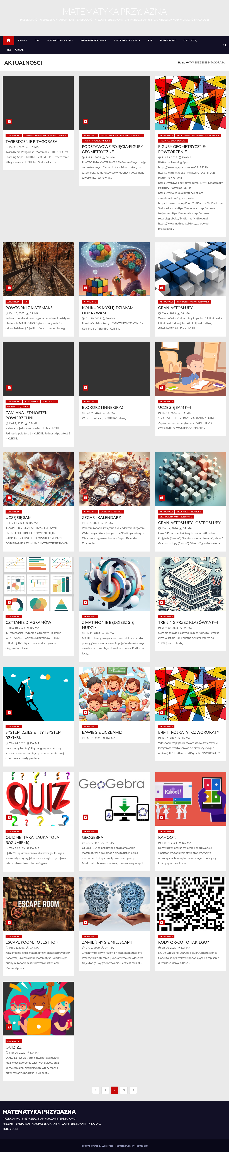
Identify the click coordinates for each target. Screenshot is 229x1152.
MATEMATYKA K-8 (127, 40)
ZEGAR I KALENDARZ (101, 517)
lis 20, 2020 (169, 947)
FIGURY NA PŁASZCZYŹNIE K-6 (97, 141)
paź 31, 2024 (94, 413)
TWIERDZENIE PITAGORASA (31, 141)
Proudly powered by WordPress (97, 1145)
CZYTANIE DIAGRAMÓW (28, 622)
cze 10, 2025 (94, 318)
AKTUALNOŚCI (13, 135)
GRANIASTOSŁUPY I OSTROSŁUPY (189, 522)
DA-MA (22, 40)
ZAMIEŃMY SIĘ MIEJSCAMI (107, 942)
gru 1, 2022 (169, 737)
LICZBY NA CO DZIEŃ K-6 (111, 512)
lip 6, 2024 (92, 522)
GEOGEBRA (92, 837)
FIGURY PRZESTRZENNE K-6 (189, 512)
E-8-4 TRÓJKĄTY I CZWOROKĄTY (188, 732)
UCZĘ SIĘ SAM (18, 517)
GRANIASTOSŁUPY (175, 307)
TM (37, 40)
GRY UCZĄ (190, 40)
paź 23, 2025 (170, 157)
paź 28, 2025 (17, 146)
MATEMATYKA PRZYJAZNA (114, 11)
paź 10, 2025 (17, 313)
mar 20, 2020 (17, 1052)
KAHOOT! (167, 837)
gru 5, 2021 (93, 842)
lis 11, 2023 (93, 633)
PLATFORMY (168, 40)
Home (181, 62)
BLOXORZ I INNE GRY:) (102, 407)
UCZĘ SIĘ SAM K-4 (174, 407)
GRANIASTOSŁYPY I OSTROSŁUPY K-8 (193, 302)
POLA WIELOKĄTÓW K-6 (17, 407)
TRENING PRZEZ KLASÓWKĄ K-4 (188, 622)
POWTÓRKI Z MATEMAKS (29, 307)
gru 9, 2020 (93, 947)
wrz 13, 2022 (17, 848)
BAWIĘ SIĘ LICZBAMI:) (102, 732)
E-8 (150, 40)
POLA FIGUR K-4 (31, 402)
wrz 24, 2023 (17, 743)
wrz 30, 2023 (170, 627)
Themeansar (141, 1145)
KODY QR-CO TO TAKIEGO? (183, 942)
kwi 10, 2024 (17, 627)
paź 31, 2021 (170, 842)
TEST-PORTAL (15, 49)
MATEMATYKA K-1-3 (60, 40)
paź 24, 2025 (94, 157)
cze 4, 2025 (169, 313)
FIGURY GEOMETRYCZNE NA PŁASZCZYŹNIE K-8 (45, 135)
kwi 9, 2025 (16, 423)
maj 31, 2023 (94, 737)
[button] (224, 45)
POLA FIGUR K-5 (50, 402)
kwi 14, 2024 (170, 528)
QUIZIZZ (14, 1047)
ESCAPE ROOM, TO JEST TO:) (32, 942)
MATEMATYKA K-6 (93, 40)
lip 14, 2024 (169, 413)
